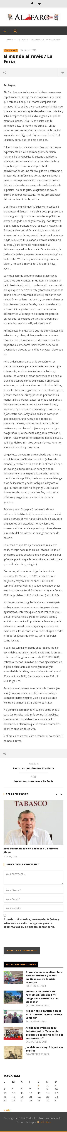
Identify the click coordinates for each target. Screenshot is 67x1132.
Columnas (11, 50)
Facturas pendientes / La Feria (33, 767)
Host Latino (44, 1122)
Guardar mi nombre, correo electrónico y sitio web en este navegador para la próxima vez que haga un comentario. (31, 923)
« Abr (7, 1110)
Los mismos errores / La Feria (33, 779)
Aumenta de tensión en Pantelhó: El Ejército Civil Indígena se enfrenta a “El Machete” (42, 997)
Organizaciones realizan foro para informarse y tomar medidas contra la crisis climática (44, 977)
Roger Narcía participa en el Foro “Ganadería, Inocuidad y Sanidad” (44, 1014)
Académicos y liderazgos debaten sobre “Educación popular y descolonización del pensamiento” (44, 1033)
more (62, 72)
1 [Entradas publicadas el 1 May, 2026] (38, 1085)
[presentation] (31, 938)
